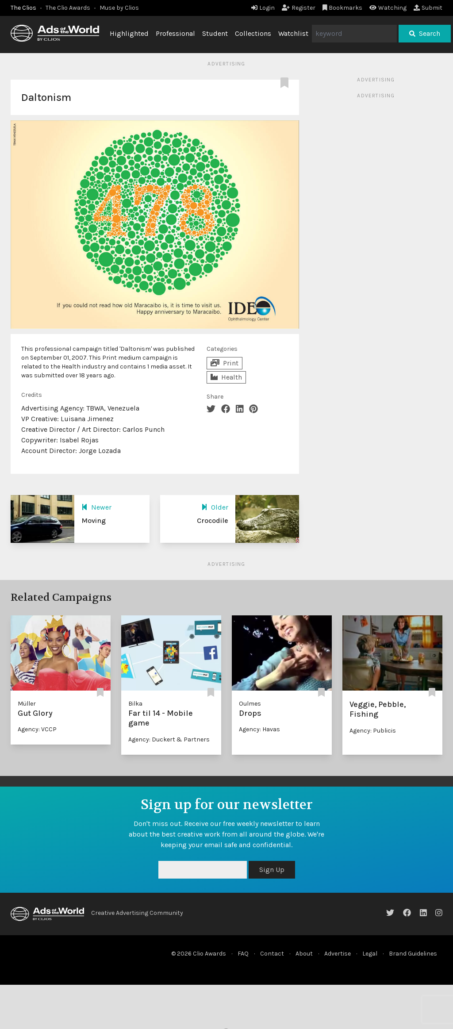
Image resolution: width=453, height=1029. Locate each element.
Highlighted (129, 33)
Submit (428, 8)
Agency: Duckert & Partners (169, 739)
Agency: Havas (259, 729)
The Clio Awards (68, 8)
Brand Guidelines (413, 953)
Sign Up (271, 869)
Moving (93, 520)
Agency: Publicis (372, 730)
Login (263, 8)
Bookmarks (342, 8)
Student (215, 33)
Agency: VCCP (37, 729)
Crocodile (212, 520)
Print (224, 363)
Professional (175, 33)
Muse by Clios (119, 8)
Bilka (135, 703)
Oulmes (250, 703)
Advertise (337, 953)
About (304, 953)
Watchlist (293, 33)
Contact (272, 953)
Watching (388, 8)
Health (226, 377)
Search (424, 33)
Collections (253, 33)
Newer (96, 507)
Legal (369, 953)
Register (298, 8)
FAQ (243, 953)
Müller (27, 703)
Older (214, 507)
